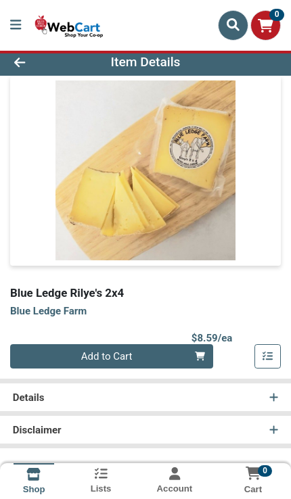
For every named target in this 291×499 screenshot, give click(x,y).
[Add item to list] (268, 356)
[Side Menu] (15, 25)
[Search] (233, 25)
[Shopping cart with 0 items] (265, 25)
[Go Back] (44, 62)
